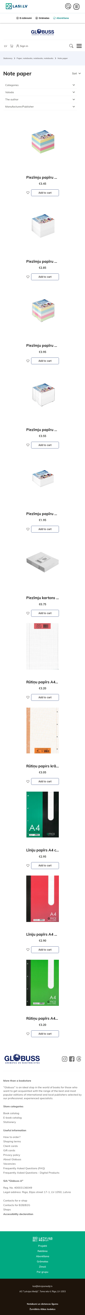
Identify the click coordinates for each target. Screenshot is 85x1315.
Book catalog (11, 1113)
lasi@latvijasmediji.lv (42, 1286)
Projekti (42, 1245)
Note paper (63, 58)
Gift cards (9, 1150)
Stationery (7, 58)
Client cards (10, 1146)
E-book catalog (12, 1117)
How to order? (11, 1137)
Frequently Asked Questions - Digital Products (31, 1172)
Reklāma (42, 1251)
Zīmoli (42, 1266)
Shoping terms (12, 1141)
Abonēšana (42, 1256)
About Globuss (12, 1159)
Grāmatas (42, 1261)
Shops (7, 1209)
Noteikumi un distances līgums (42, 1304)
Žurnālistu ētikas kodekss (42, 1309)
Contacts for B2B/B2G (16, 1205)
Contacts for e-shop (15, 1200)
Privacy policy (11, 1155)
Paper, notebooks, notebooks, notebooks (35, 58)
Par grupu (42, 1271)
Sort (74, 73)
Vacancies (9, 1163)
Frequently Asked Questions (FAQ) (24, 1168)
